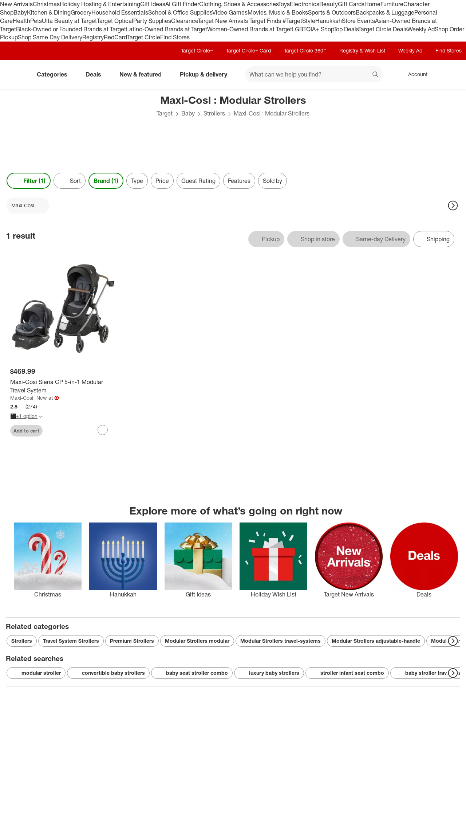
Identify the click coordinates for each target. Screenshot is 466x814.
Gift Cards (351, 4)
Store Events (358, 20)
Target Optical (115, 20)
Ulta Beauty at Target (69, 20)
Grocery (81, 12)
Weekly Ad (421, 29)
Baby (20, 12)
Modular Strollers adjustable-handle (376, 641)
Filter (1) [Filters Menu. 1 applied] (29, 180)
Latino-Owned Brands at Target (166, 29)
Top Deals (345, 29)
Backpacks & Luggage (385, 12)
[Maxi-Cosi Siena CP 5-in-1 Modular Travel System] (62, 386)
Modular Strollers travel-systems (280, 641)
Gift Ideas (152, 4)
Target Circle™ (197, 50)
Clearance (184, 20)
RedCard (115, 37)
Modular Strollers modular (197, 641)
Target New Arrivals (223, 20)
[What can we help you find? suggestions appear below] (314, 74)
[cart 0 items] (451, 74)
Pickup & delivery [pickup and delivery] (206, 74)
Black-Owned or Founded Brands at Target (71, 29)
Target (165, 113)
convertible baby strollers (108, 673)
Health (21, 20)
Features (239, 180)
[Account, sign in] (414, 74)
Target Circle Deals (382, 29)
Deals (96, 74)
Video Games (230, 12)
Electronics (304, 4)
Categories (55, 74)
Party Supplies (152, 20)
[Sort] (70, 181)
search (376, 75)
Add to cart (26, 431)
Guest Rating (198, 180)
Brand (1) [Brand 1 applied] (106, 180)
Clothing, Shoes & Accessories (238, 4)
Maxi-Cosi (21, 398)
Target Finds (266, 20)
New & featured (143, 74)
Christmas (46, 4)
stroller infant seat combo (347, 673)
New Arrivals (16, 4)
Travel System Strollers (71, 641)
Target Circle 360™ (305, 50)
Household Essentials (119, 12)
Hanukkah (328, 20)
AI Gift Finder (182, 4)
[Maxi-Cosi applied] (28, 205)
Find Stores (175, 37)
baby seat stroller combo (192, 673)
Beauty (328, 4)
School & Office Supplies (180, 12)
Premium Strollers (132, 641)
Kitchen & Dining (49, 12)
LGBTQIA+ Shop (312, 29)
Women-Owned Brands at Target (249, 29)
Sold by (272, 180)
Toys (284, 4)
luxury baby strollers (269, 673)
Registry (93, 37)
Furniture (391, 4)
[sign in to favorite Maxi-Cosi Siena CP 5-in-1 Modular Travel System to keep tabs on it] (103, 430)
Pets (36, 20)
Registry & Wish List (362, 50)
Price (162, 180)
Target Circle (143, 37)
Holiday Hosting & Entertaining (100, 4)
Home (372, 4)
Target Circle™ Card (248, 50)
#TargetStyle (299, 20)
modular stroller (36, 673)
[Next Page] (453, 205)
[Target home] (16, 74)
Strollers (214, 113)
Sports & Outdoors (332, 12)
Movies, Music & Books (278, 12)
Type (137, 180)
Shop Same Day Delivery (50, 37)
